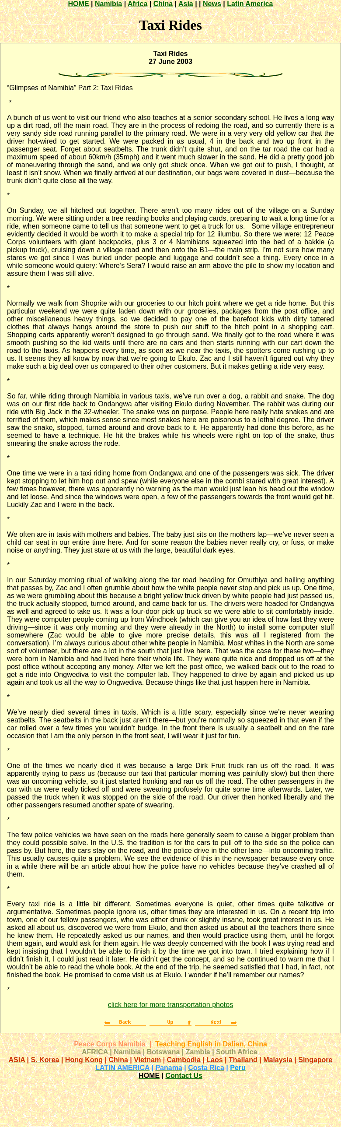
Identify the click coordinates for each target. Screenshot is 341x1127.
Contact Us (183, 1075)
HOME (78, 3)
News (212, 3)
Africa (137, 3)
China (163, 3)
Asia (185, 3)
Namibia (108, 3)
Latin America (250, 3)
